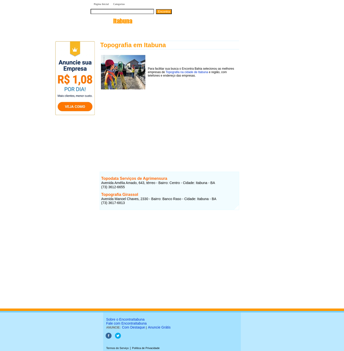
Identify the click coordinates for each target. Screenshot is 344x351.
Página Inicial (101, 3)
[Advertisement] (169, 125)
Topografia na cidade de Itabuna (187, 72)
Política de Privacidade (146, 348)
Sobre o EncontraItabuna (125, 319)
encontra (111, 21)
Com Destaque (133, 327)
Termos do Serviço (117, 348)
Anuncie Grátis (159, 327)
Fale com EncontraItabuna (126, 323)
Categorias (119, 3)
